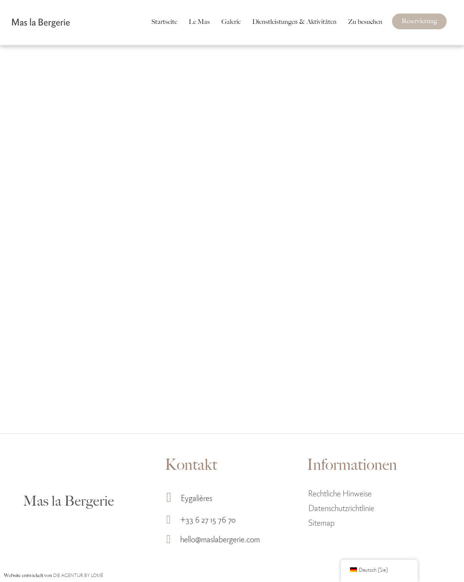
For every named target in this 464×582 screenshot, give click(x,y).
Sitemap (321, 522)
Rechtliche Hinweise (340, 492)
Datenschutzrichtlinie (341, 507)
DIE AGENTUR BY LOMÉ (78, 575)
